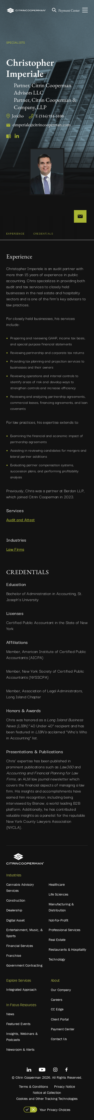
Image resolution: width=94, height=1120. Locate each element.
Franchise (13, 955)
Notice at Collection (47, 1093)
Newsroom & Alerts (20, 1049)
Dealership (14, 910)
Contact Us (59, 1039)
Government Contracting (24, 965)
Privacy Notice (64, 1086)
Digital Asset (15, 920)
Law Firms (15, 549)
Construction (15, 900)
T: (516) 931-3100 (49, 116)
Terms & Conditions (33, 1086)
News (10, 1014)
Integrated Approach (21, 989)
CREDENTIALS (43, 233)
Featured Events (18, 1024)
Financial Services (19, 946)
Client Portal (60, 1019)
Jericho (18, 116)
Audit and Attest (20, 519)
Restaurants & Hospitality (67, 949)
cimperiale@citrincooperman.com (41, 124)
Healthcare (57, 884)
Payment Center (69, 10)
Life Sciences (58, 894)
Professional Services (64, 930)
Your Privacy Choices (55, 1110)
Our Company (61, 990)
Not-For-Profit (58, 920)
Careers (56, 1000)
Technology (57, 959)
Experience (15, 233)
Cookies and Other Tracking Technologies (47, 1099)
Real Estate (57, 940)
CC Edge (57, 1009)
